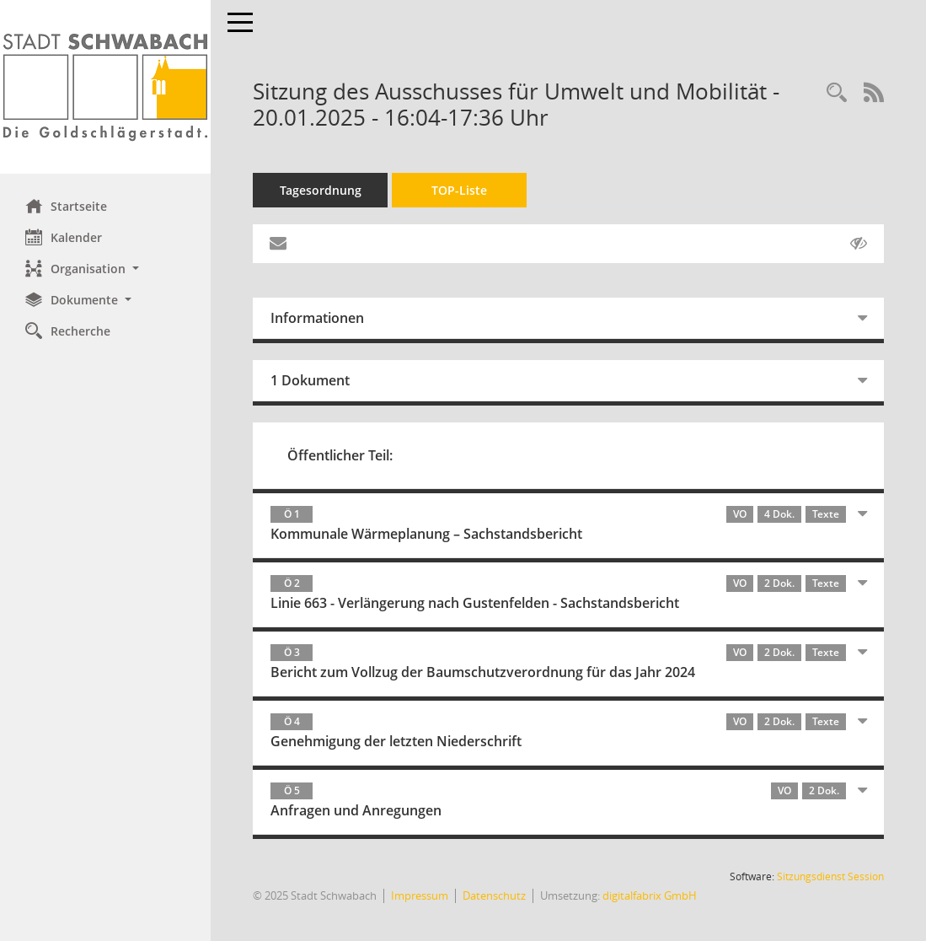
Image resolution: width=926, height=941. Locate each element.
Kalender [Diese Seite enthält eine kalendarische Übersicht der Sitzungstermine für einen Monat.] (63, 237)
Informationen (317, 318)
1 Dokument (310, 380)
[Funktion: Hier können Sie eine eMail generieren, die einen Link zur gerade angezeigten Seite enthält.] (278, 244)
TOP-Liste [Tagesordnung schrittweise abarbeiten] (459, 190)
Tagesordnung (320, 190)
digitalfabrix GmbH (649, 895)
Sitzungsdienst (830, 876)
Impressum (419, 895)
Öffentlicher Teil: (340, 455)
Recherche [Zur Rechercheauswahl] (67, 330)
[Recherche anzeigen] (836, 93)
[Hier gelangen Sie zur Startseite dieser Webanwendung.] (105, 87)
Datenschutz (494, 895)
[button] (105, 268)
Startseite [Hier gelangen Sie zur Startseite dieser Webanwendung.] (66, 205)
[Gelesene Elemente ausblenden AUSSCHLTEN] (859, 244)
